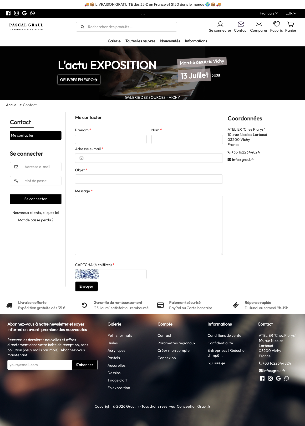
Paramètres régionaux (176, 343)
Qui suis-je (216, 363)
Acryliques (116, 350)
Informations (196, 41)
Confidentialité (220, 343)
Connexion (167, 357)
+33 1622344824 (245, 152)
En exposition (118, 387)
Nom (155, 130)
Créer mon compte (174, 350)
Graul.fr (204, 406)
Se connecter (220, 27)
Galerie (114, 41)
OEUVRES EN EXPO (79, 79)
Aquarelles (116, 365)
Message (82, 190)
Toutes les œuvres (140, 41)
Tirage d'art (117, 380)
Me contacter (22, 135)
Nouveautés (170, 41)
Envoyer (86, 286)
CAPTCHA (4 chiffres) (93, 264)
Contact (164, 335)
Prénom (82, 130)
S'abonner (84, 364)
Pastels (113, 357)
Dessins (114, 372)
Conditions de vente (224, 335)
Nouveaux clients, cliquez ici (35, 212)
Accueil (12, 104)
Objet (80, 170)
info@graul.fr (243, 159)
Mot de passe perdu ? (35, 220)
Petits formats (119, 335)
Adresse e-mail (88, 148)
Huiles (112, 343)
